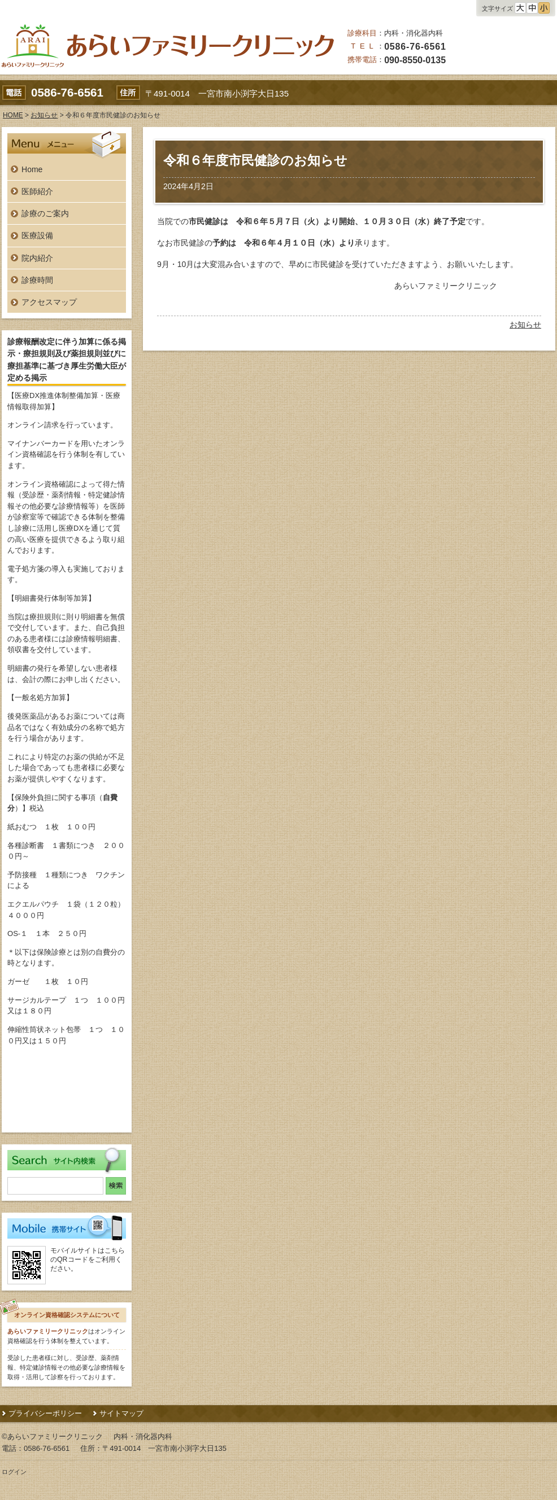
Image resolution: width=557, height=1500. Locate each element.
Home (31, 169)
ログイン (14, 1471)
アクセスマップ (49, 302)
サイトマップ (121, 1413)
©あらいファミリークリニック (52, 1436)
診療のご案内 (45, 213)
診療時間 (37, 280)
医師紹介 (37, 191)
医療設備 (37, 235)
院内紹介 (37, 258)
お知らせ (525, 324)
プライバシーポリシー (45, 1413)
